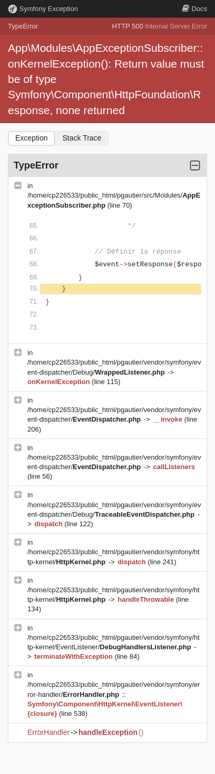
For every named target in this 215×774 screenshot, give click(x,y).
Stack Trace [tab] (81, 138)
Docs (194, 9)
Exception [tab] (31, 138)
